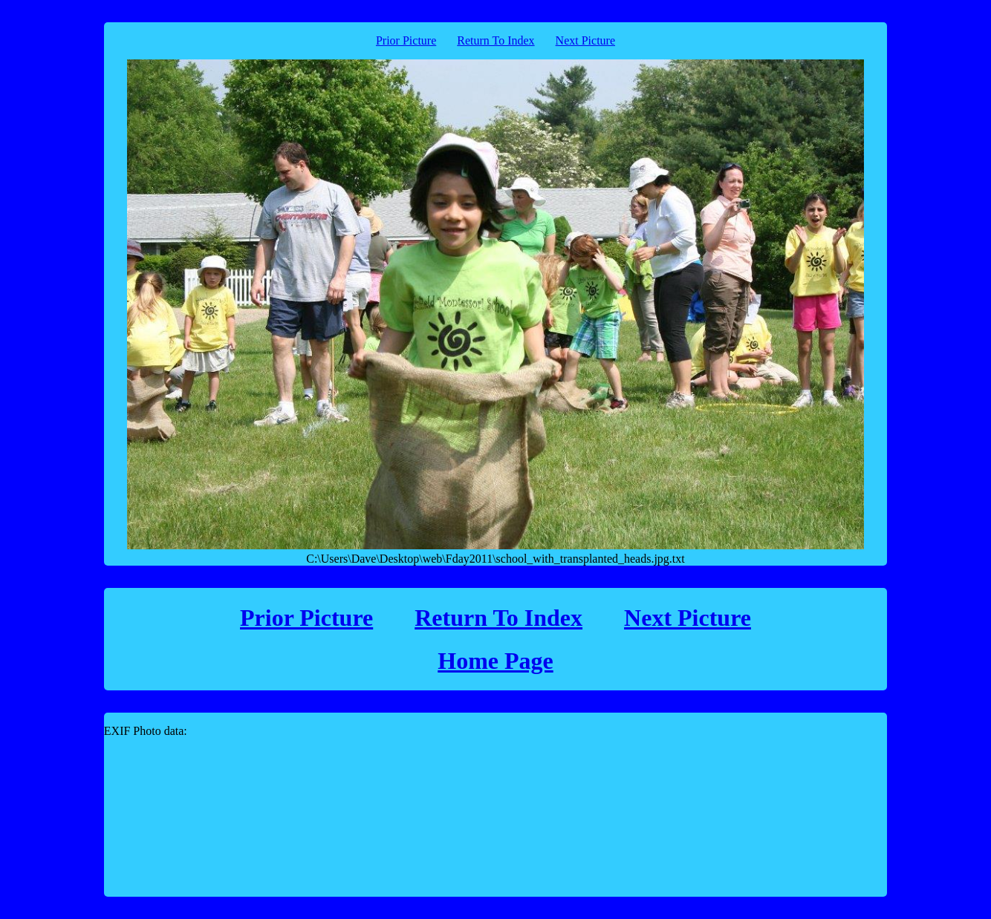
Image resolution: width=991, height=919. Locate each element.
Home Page (495, 660)
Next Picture (585, 40)
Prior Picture (406, 40)
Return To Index (495, 40)
